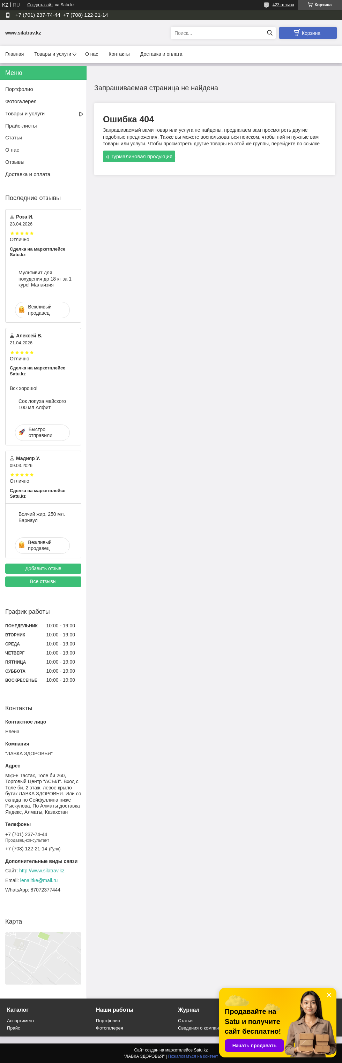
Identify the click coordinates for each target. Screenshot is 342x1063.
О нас (91, 54)
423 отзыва (283, 4)
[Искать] (269, 33)
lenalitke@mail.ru (39, 880)
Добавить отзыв (43, 568)
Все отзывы (43, 581)
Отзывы (14, 162)
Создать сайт (40, 4)
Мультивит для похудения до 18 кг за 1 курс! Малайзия (45, 279)
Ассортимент (21, 1020)
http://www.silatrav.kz (42, 870)
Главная (14, 54)
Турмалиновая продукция (141, 156)
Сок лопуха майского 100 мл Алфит (42, 404)
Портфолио (19, 89)
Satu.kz (201, 1050)
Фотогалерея (21, 101)
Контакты (119, 54)
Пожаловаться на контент (193, 1056)
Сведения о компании (201, 1028)
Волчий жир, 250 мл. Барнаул (41, 517)
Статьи (13, 137)
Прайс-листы (21, 126)
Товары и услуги (52, 54)
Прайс (13, 1028)
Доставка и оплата (161, 54)
